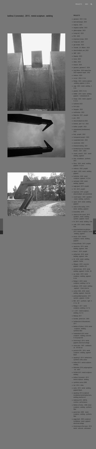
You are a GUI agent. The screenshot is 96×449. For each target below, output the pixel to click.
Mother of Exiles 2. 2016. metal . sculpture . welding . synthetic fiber (82, 328)
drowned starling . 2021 (80, 146)
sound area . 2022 (78, 143)
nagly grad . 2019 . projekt (81, 186)
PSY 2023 (76, 106)
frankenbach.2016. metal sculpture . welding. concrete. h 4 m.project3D (82, 336)
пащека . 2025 (77, 56)
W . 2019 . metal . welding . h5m (82, 221)
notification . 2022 (78, 112)
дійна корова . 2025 (79, 30)
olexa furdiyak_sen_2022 (81, 50)
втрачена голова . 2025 (80, 39)
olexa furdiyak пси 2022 (80, 121)
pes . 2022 (76, 118)
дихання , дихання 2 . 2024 (81, 67)
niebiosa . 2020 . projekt (80, 168)
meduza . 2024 (77, 75)
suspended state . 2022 (80, 140)
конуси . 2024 (77, 65)
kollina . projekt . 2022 (80, 126)
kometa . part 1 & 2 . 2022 (81, 124)
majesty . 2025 (77, 25)
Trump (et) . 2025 (78, 42)
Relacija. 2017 (77, 316)
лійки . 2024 (77, 62)
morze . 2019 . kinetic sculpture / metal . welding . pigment (81, 239)
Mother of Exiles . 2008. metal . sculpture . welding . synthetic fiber (82, 407)
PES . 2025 (76, 36)
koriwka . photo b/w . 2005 (81, 319)
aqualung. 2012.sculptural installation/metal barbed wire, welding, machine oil (82, 395)
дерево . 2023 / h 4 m (80, 91)
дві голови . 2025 (78, 45)
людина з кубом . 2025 (80, 27)
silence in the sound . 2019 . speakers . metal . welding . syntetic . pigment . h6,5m (81, 217)
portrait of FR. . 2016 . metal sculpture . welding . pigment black (82, 353)
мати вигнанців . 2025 (80, 22)
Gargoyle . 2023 (78, 109)
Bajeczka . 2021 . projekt (80, 115)
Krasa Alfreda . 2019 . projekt (82, 243)
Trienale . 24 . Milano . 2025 (81, 47)
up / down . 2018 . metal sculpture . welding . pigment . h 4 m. (82, 276)
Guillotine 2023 (77, 104)
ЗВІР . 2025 (76, 53)
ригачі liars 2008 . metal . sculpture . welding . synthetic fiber (82, 414)
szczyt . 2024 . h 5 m (79, 78)
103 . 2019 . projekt (79, 189)
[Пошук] (91, 4)
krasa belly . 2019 (78, 212)
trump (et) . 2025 (78, 33)
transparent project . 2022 (81, 137)
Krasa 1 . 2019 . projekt (80, 251)
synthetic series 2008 (80, 382)
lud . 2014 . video (78, 385)
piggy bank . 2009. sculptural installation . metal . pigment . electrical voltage (82, 421)
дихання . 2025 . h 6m (80, 19)
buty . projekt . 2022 (79, 134)
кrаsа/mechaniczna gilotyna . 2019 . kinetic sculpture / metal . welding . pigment (82, 231)
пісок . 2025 (77, 59)
